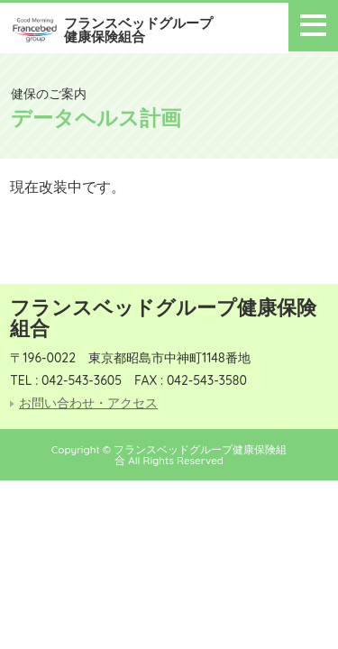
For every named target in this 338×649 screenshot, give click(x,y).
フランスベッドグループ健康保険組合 (138, 29)
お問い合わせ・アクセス (88, 403)
